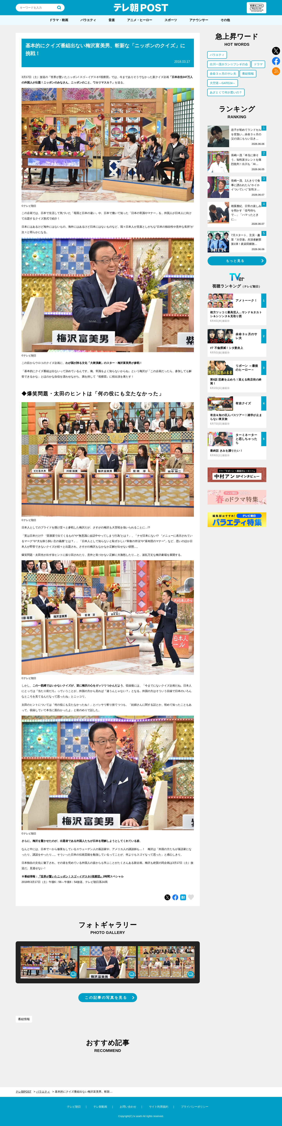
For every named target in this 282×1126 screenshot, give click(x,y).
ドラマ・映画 (58, 20)
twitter (276, 51)
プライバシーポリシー (194, 1106)
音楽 (111, 20)
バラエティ (88, 20)
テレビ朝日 (74, 1106)
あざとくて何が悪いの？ (226, 92)
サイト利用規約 (158, 1106)
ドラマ (258, 64)
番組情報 (24, 1019)
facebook (276, 61)
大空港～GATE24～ (222, 83)
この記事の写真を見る (106, 998)
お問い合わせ (128, 1106)
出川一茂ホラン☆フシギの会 (229, 64)
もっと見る (235, 260)
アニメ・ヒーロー (139, 20)
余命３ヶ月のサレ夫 (223, 73)
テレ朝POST (141, 7)
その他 (225, 20)
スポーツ (170, 20)
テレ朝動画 (100, 1106)
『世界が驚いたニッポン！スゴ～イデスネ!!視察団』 (70, 876)
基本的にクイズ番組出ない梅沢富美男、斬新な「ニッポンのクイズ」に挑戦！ (86, 1091)
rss (276, 71)
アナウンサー (198, 20)
